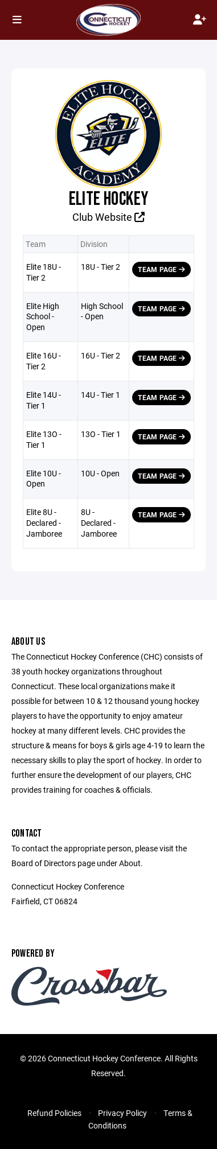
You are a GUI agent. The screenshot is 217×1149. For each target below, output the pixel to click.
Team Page (161, 269)
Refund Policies (54, 1112)
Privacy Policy (122, 1112)
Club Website (108, 217)
